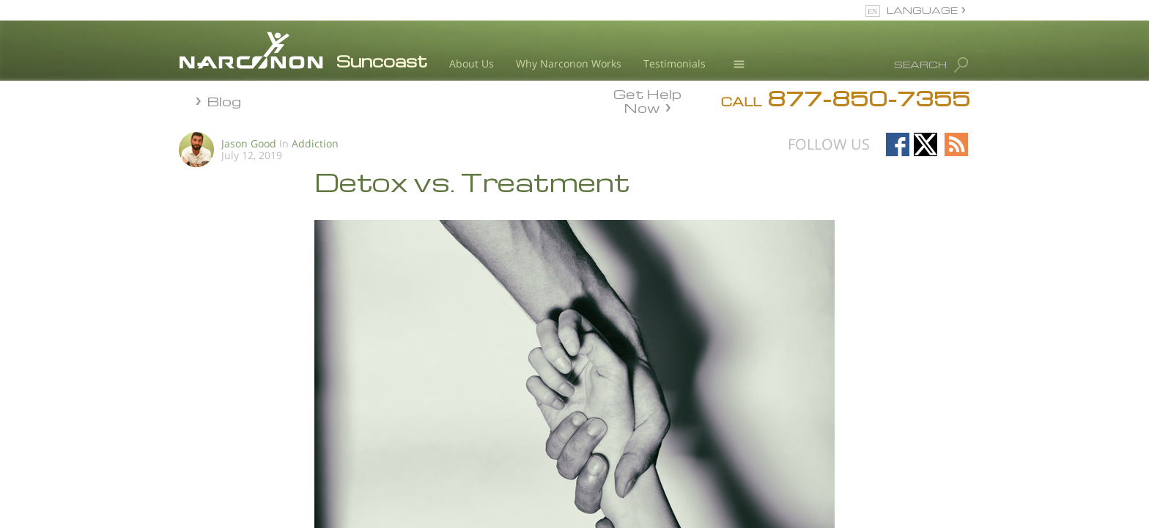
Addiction (315, 143)
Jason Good (248, 143)
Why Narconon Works (568, 63)
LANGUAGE (922, 10)
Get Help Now (647, 99)
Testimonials (674, 63)
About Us (471, 63)
